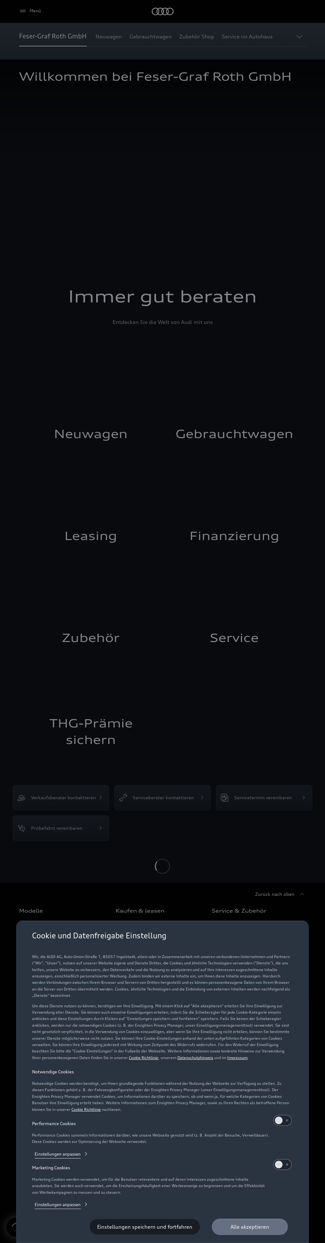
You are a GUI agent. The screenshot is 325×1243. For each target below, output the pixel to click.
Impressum (237, 1057)
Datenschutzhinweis (195, 1057)
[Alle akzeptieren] (250, 1227)
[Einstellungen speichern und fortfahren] (144, 1227)
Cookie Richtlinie (143, 1057)
